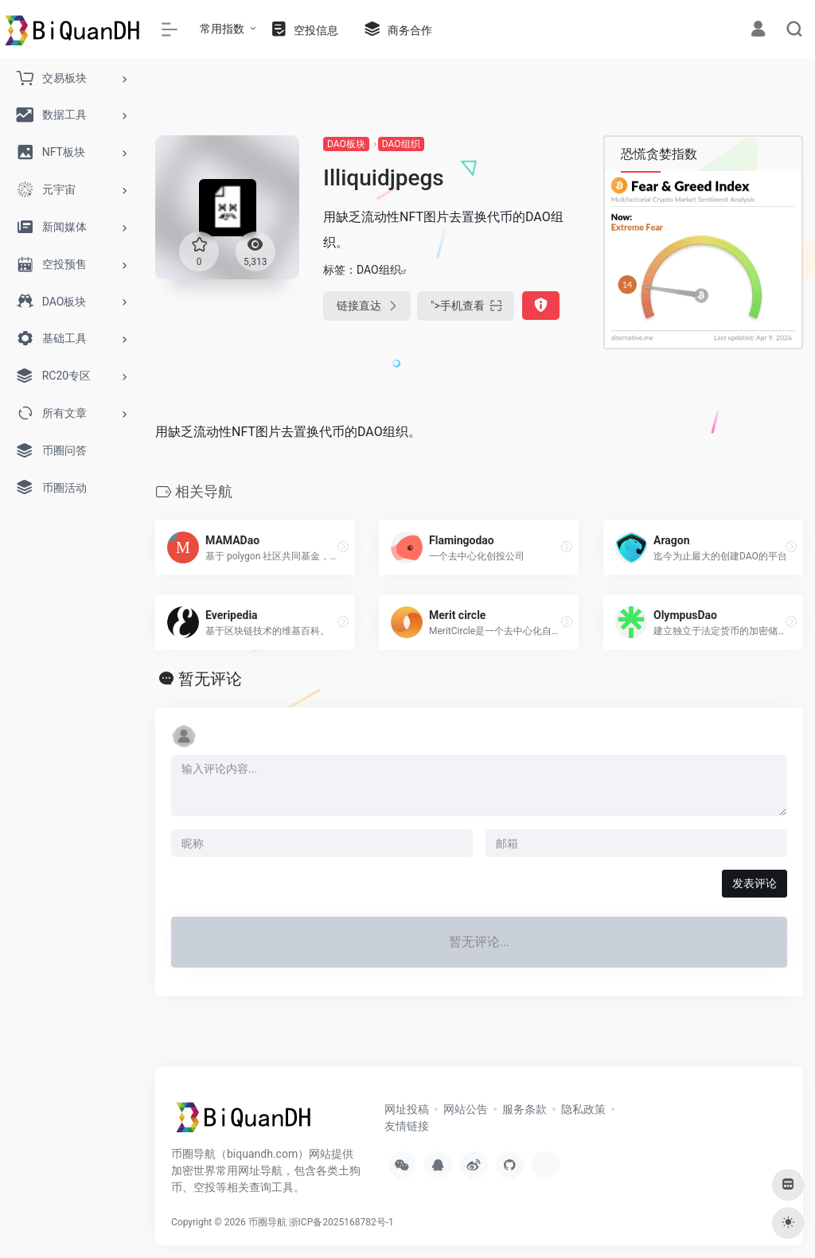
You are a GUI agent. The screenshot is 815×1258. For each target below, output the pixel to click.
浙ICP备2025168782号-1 (341, 1222)
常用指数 (222, 28)
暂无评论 (210, 678)
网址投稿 (406, 1109)
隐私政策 (583, 1109)
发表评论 (754, 883)
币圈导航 (267, 1222)
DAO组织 (401, 144)
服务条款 (524, 1109)
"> (466, 306)
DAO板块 (346, 144)
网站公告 (465, 1109)
